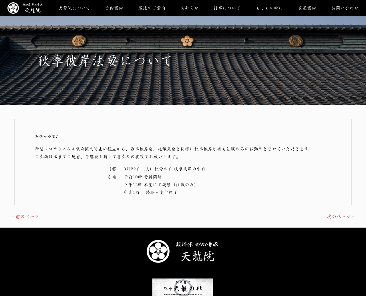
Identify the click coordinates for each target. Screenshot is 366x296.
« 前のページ (25, 216)
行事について (226, 8)
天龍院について (74, 8)
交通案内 (307, 8)
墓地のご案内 (152, 8)
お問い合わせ (345, 8)
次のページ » (341, 216)
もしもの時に (269, 8)
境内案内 (114, 8)
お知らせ (189, 8)
